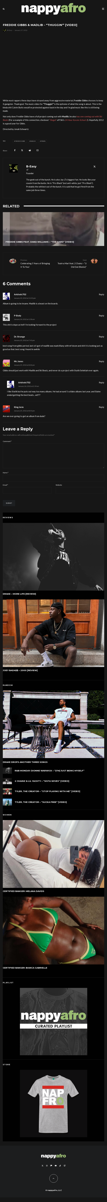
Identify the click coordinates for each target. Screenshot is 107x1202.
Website (59, 489)
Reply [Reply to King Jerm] (101, 407)
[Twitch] (64, 1170)
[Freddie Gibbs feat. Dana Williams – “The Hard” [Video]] (53, 229)
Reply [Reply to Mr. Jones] (101, 361)
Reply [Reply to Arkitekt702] (101, 294)
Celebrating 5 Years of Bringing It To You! (35, 263)
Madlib (32, 141)
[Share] (14, 150)
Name (5, 477)
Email (5, 489)
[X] (42, 1170)
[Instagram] (47, 1170)
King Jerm (19, 407)
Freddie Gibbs (20, 141)
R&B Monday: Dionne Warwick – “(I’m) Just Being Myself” (49, 775)
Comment (7, 441)
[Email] (37, 150)
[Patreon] (51, 1170)
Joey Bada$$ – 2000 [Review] (20, 675)
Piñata (43, 141)
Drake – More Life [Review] (19, 598)
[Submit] (30, 150)
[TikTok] (60, 1170)
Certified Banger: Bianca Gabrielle (25, 972)
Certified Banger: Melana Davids (23, 895)
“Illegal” (53, 120)
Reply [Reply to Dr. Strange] (101, 336)
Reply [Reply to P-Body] (101, 315)
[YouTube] (55, 1170)
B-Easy (9, 30)
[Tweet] (22, 150)
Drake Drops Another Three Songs (25, 766)
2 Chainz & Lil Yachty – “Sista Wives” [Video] (42, 787)
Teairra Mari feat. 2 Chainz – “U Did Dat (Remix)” (71, 263)
